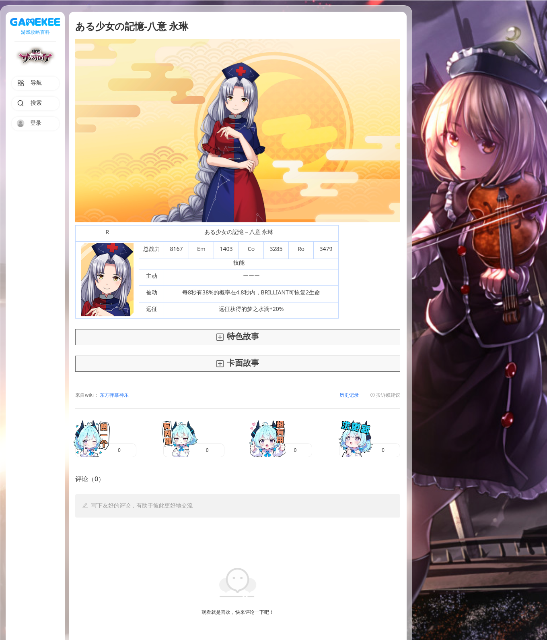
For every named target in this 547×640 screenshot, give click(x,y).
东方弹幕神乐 (114, 395)
